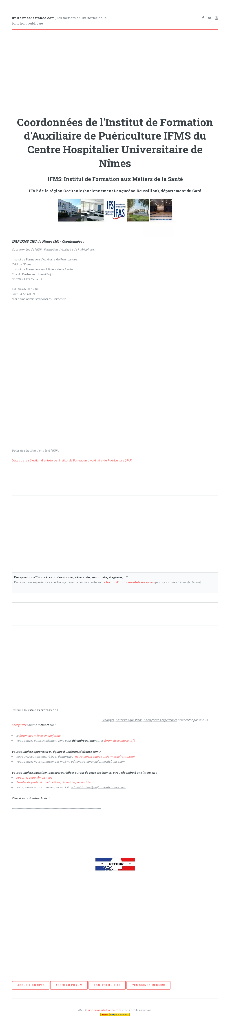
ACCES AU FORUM (68, 985)
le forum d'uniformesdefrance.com (129, 582)
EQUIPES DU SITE (107, 985)
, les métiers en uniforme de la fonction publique (59, 21)
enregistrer (19, 725)
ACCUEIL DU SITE (30, 985)
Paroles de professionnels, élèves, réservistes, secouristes (54, 782)
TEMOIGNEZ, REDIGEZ (148, 985)
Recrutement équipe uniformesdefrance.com (105, 757)
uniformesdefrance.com (104, 1010)
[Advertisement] (115, 71)
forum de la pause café (119, 741)
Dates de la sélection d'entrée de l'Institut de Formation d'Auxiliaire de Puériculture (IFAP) (72, 460)
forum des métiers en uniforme (40, 736)
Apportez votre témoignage (34, 777)
